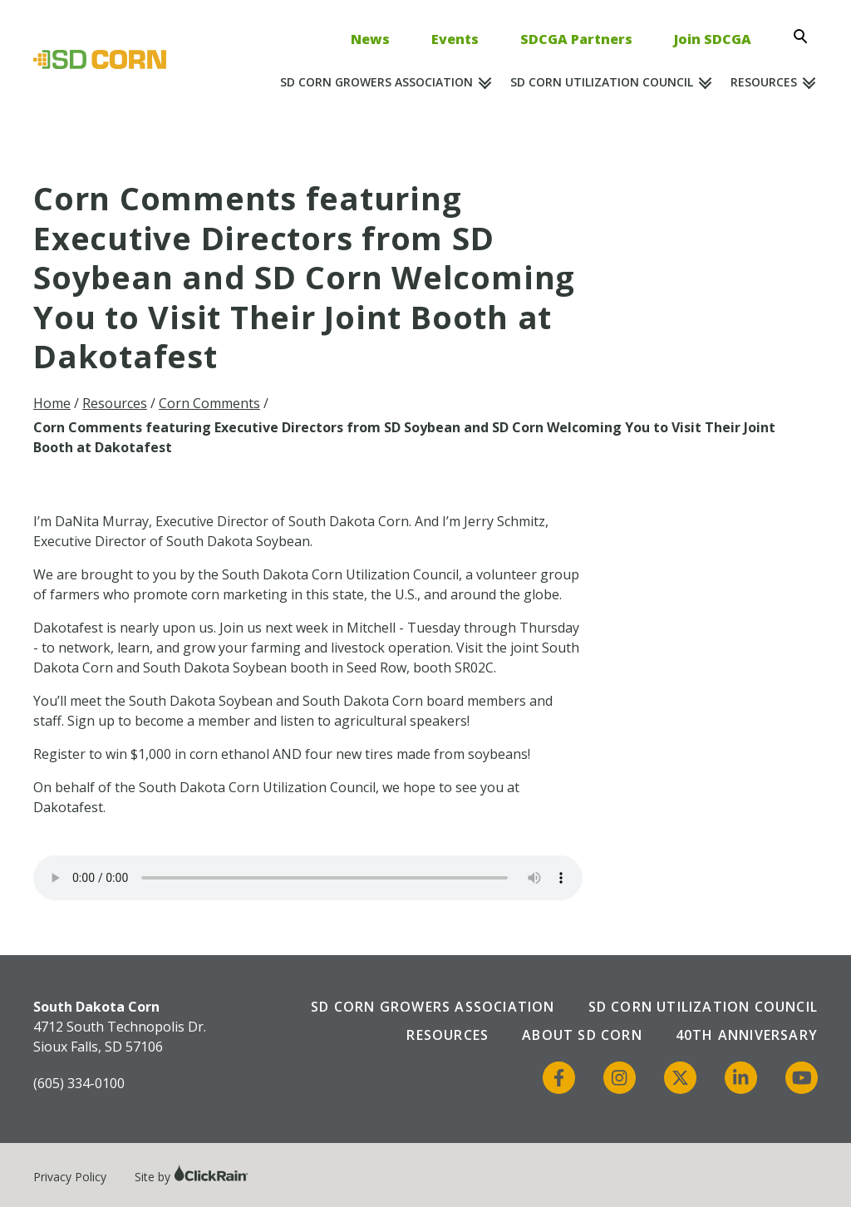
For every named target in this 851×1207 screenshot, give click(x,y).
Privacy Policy (69, 1177)
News (370, 39)
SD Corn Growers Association (376, 82)
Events (455, 39)
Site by (191, 1177)
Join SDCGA (712, 39)
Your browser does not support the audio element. (308, 877)
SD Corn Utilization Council (601, 82)
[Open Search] (805, 37)
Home (52, 403)
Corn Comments (209, 403)
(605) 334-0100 (79, 1083)
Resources (763, 82)
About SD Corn (582, 1035)
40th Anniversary (747, 1035)
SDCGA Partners (576, 39)
